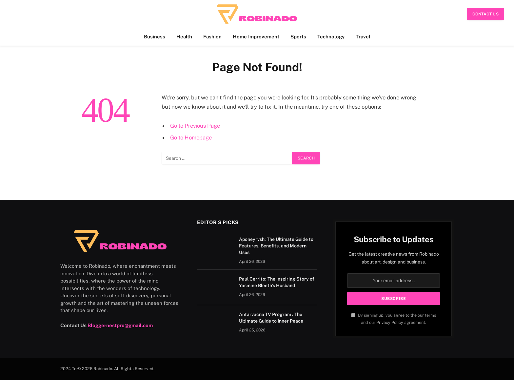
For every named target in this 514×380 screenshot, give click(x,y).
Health (184, 36)
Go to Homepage (191, 137)
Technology (331, 36)
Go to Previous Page (195, 125)
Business (154, 36)
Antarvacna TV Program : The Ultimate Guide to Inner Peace (271, 318)
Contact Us (485, 14)
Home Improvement (256, 36)
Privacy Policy (389, 322)
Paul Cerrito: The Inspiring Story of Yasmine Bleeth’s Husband (276, 282)
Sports (298, 36)
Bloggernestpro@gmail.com (120, 325)
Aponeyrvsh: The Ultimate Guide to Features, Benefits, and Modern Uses (276, 246)
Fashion (212, 36)
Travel (363, 36)
